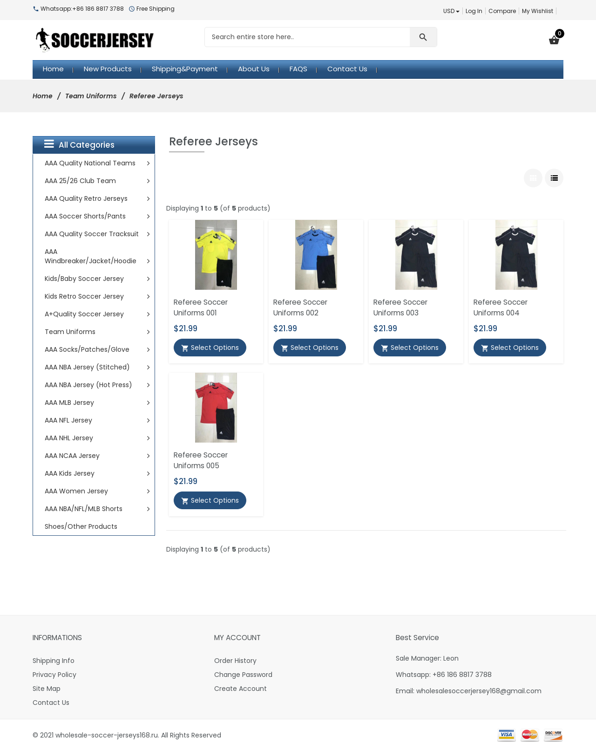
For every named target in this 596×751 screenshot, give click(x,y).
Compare (502, 11)
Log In (474, 11)
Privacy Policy (54, 674)
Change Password (243, 674)
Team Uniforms (91, 96)
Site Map (47, 688)
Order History (235, 660)
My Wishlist (537, 11)
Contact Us (51, 702)
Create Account (240, 688)
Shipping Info (53, 660)
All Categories (79, 144)
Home (43, 96)
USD (451, 11)
